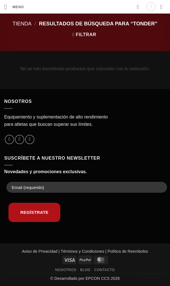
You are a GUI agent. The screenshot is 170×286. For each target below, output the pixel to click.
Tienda (21, 24)
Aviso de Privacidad (40, 251)
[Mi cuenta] (151, 6)
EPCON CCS (97, 278)
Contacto (104, 270)
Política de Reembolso (127, 251)
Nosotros (65, 270)
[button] (14, 7)
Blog (85, 270)
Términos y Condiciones (82, 251)
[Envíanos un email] (29, 139)
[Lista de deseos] (139, 7)
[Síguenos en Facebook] (9, 139)
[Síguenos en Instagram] (19, 139)
